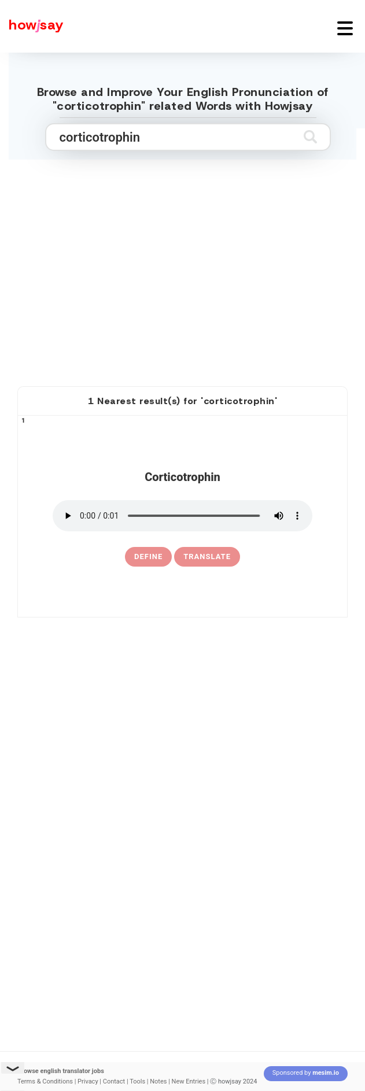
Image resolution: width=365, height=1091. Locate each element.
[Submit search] (310, 137)
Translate (207, 556)
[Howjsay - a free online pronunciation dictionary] (32, 26)
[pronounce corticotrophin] (182, 515)
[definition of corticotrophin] (148, 557)
